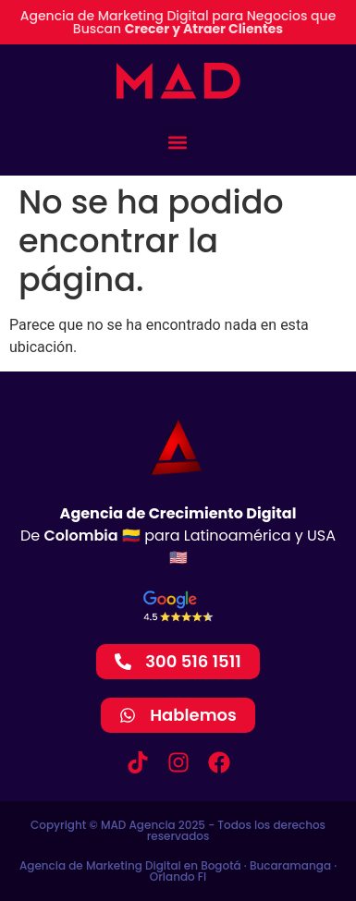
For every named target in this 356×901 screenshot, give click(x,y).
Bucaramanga (290, 865)
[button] (178, 142)
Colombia (81, 535)
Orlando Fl (178, 876)
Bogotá (221, 865)
